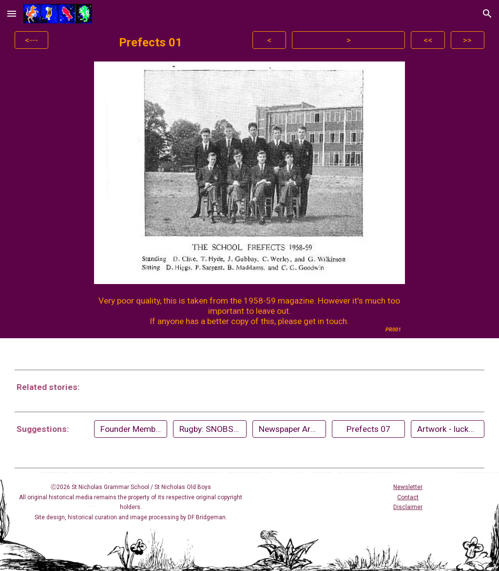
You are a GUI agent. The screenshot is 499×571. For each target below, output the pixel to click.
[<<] (427, 40)
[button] (11, 13)
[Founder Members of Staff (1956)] (131, 428)
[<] (269, 40)
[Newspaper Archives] (289, 428)
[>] (348, 40)
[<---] (31, 40)
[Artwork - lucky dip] (447, 428)
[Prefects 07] (368, 428)
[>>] (467, 40)
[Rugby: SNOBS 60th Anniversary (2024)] (209, 428)
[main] (150, 42)
